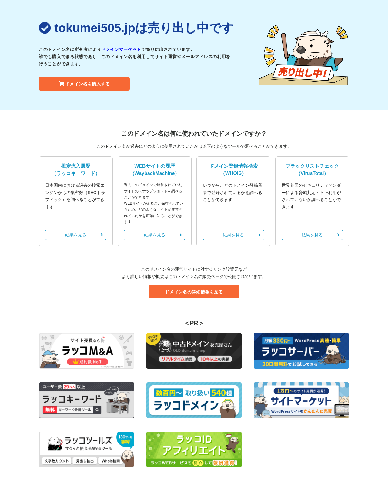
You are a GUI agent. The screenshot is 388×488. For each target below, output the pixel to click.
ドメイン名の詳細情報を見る (194, 291)
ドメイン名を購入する (84, 84)
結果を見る (84, 234)
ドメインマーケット (121, 49)
